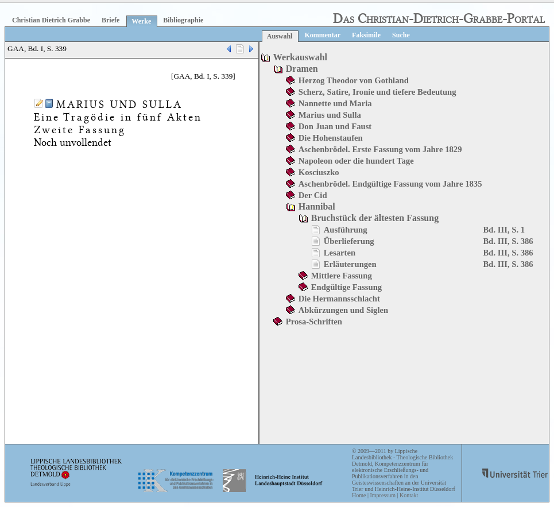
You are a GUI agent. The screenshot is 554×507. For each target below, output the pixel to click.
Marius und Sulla (330, 114)
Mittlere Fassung (341, 275)
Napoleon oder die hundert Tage (356, 160)
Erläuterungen (350, 264)
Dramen (302, 68)
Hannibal (317, 206)
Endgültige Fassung (346, 287)
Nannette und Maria (335, 103)
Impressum (382, 495)
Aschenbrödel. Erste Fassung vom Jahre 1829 (380, 149)
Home (359, 495)
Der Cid (313, 195)
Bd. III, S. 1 (504, 229)
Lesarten (339, 252)
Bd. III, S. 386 (508, 241)
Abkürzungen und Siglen (343, 310)
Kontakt (409, 495)
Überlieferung (349, 241)
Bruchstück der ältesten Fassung (375, 218)
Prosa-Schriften (314, 321)
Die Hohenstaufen (331, 137)
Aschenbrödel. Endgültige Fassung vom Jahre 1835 (390, 183)
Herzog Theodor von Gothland (354, 80)
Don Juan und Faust (335, 126)
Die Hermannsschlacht (339, 298)
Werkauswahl (300, 57)
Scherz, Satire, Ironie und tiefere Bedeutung (377, 91)
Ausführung (345, 229)
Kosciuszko (319, 172)
